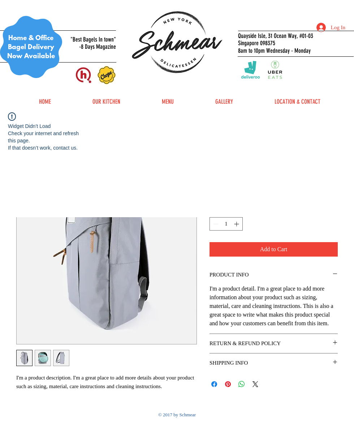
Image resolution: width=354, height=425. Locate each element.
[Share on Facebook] (214, 384)
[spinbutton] (226, 224)
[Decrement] (215, 224)
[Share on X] (255, 384)
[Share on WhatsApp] (241, 384)
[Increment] (237, 224)
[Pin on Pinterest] (228, 384)
